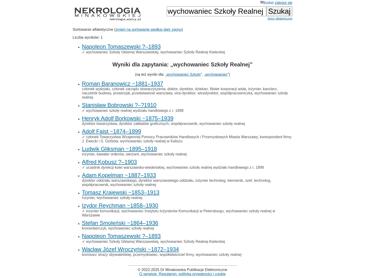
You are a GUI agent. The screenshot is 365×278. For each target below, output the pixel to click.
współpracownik (184, 124)
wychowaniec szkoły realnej (222, 124)
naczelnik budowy (96, 93)
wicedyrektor (208, 93)
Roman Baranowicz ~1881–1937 (122, 83)
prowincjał (121, 93)
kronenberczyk (94, 228)
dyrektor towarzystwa (99, 124)
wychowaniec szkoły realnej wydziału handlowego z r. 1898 (134, 111)
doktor (172, 89)
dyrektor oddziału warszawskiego (109, 180)
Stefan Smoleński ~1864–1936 (120, 223)
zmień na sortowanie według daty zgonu (148, 29)
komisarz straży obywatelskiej (106, 255)
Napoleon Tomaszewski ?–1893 (121, 46)
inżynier (254, 89)
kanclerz (270, 89)
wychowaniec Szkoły (184, 74)
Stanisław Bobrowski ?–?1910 (119, 105)
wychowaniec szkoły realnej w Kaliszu (151, 141)
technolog (262, 180)
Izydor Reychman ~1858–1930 (120, 205)
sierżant (132, 154)
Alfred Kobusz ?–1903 (109, 162)
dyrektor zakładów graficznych (144, 124)
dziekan (201, 89)
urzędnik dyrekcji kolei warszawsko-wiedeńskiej (125, 167)
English (267, 2)
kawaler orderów (110, 154)
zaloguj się (283, 3)
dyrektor (186, 89)
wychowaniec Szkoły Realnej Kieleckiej (192, 52)
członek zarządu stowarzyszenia (138, 89)
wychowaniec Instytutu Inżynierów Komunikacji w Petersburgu (173, 211)
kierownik (235, 180)
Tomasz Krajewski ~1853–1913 (120, 192)
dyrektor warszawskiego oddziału (166, 180)
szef (248, 180)
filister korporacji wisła (228, 89)
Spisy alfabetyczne (279, 18)
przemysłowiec (145, 255)
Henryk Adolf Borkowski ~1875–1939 (127, 118)
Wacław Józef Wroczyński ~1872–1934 (130, 249)
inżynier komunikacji (102, 211)
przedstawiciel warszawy (152, 93)
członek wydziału (96, 89)
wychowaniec (216, 74)
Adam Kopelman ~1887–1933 (119, 175)
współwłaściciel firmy (176, 255)
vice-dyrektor (185, 93)
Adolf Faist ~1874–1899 (111, 131)
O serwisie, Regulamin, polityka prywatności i (182, 274)
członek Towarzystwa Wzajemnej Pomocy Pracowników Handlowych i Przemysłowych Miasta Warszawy (172, 137)
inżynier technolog (210, 180)
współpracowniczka (236, 93)
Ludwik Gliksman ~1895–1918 (119, 149)
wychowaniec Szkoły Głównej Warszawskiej (122, 52)
